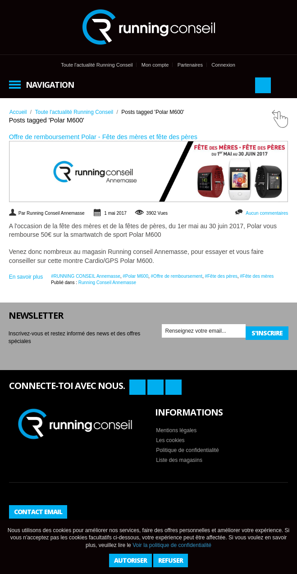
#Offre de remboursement (176, 276)
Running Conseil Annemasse (107, 282)
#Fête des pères (221, 276)
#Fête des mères (257, 276)
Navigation (50, 84)
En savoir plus (26, 277)
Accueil (18, 112)
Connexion (223, 65)
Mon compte (155, 65)
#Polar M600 (135, 276)
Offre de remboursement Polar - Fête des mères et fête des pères (103, 136)
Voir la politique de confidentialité (172, 545)
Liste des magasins (179, 460)
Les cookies (170, 440)
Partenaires (190, 65)
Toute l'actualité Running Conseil (97, 65)
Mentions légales (176, 430)
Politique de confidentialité (187, 450)
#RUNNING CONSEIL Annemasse (85, 276)
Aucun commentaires (267, 213)
